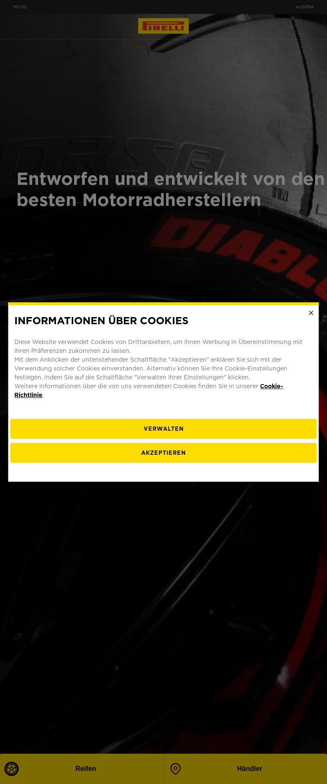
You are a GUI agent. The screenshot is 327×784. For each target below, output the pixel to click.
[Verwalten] (163, 429)
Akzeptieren (163, 453)
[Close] (311, 313)
